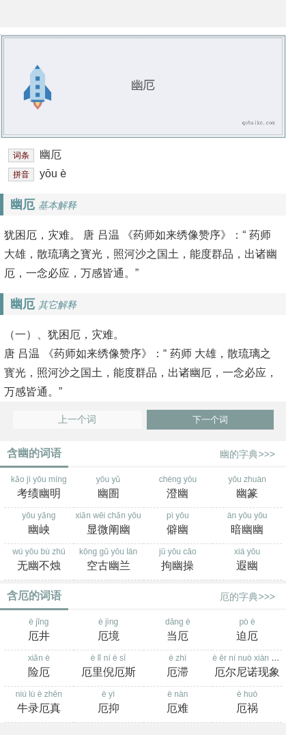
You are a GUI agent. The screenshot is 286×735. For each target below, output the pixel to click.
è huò (247, 703)
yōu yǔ (108, 488)
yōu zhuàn (247, 488)
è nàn (178, 703)
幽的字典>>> (247, 454)
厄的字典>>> (247, 596)
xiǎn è (39, 666)
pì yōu (178, 524)
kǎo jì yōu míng (39, 488)
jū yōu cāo (178, 560)
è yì (108, 703)
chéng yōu (178, 488)
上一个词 (77, 420)
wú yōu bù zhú (39, 560)
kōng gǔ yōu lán (108, 560)
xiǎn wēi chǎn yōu (108, 524)
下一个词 (210, 420)
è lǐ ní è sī (108, 666)
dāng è (178, 630)
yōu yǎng (39, 524)
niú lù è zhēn (39, 703)
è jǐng (39, 630)
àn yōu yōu (247, 524)
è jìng (108, 630)
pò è (247, 630)
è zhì (178, 666)
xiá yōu (247, 560)
